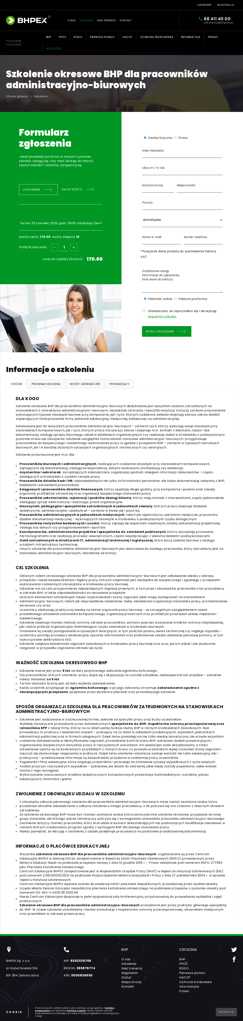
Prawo (213, 37)
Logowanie (204, 4)
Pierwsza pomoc (102, 37)
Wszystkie (53, 48)
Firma (183, 138)
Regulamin (130, 973)
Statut (126, 977)
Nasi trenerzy (106, 20)
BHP (48, 37)
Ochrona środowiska (156, 37)
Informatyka (190, 37)
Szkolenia (86, 20)
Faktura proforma (192, 299)
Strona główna (17, 96)
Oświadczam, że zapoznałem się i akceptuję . (182, 314)
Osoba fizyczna (160, 138)
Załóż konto (72, 189)
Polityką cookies (76, 1010)
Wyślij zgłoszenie (160, 331)
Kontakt (126, 20)
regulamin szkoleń (162, 316)
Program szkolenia (46, 384)
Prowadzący (119, 384)
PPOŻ (62, 37)
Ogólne (16, 384)
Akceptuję (226, 1012)
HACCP (127, 37)
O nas (72, 20)
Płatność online (160, 299)
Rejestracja (225, 4)
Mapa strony (132, 982)
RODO (78, 37)
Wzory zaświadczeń (85, 384)
